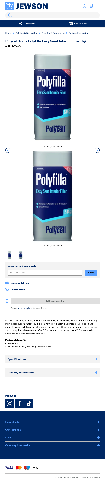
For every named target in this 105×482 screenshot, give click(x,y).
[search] (52, 15)
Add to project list (55, 301)
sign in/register (25, 308)
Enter (91, 272)
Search (9, 15)
